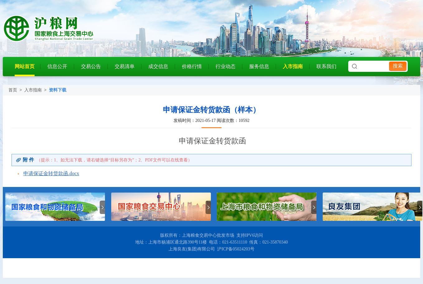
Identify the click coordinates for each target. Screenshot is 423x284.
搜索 (398, 65)
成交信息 (158, 66)
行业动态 (225, 66)
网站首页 (25, 66)
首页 (12, 90)
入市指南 (293, 66)
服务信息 (259, 66)
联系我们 (326, 66)
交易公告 (91, 66)
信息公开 (57, 66)
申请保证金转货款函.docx (51, 173)
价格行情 (192, 66)
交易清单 (125, 66)
